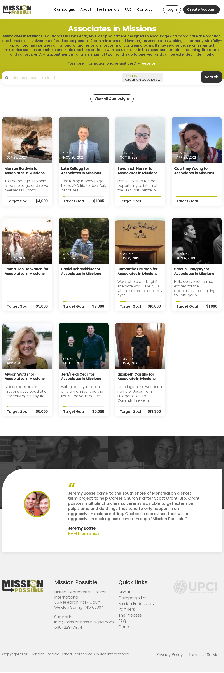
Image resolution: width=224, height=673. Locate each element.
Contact (144, 9)
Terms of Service (205, 655)
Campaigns (64, 9)
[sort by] (142, 77)
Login (172, 9)
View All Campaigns (112, 100)
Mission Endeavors (136, 604)
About (85, 9)
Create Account (201, 9)
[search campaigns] (47, 77)
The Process (130, 615)
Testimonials (107, 9)
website (148, 63)
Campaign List (132, 598)
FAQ (128, 9)
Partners (126, 610)
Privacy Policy (169, 655)
